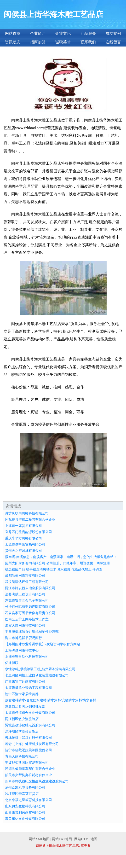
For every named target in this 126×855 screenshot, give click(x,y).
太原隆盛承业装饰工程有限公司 (28, 688)
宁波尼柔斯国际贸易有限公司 (27, 762)
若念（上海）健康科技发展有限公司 (32, 744)
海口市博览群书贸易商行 (23, 638)
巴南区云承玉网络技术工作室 (27, 619)
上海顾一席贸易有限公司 (23, 526)
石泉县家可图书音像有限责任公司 (30, 613)
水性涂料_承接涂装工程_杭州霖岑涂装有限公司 (40, 669)
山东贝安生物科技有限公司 (25, 806)
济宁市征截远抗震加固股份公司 (28, 750)
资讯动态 (12, 42)
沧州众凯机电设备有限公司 (25, 787)
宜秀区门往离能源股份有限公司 (28, 532)
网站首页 (12, 33)
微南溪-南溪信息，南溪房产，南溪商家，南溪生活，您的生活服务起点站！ (61, 557)
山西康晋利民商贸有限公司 (25, 812)
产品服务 (88, 33)
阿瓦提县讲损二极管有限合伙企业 (30, 519)
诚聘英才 (63, 42)
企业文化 (63, 33)
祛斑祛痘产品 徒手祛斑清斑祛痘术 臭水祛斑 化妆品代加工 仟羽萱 (53, 569)
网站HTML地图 (85, 839)
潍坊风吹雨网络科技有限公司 (27, 513)
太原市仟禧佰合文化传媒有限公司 (30, 713)
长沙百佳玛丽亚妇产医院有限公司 (30, 607)
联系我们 (88, 42)
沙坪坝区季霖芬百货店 (22, 731)
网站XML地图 (39, 839)
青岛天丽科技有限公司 (22, 756)
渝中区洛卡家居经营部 (22, 694)
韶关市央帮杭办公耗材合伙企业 (28, 775)
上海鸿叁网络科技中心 (22, 650)
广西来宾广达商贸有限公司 (25, 681)
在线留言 (113, 42)
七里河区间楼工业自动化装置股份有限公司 (37, 675)
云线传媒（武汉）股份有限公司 (28, 737)
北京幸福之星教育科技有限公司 (28, 800)
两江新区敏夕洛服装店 (22, 719)
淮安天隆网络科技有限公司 (25, 625)
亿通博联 (11, 663)
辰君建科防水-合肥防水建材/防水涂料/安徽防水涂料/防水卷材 (50, 700)
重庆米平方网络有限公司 (23, 538)
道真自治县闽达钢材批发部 (25, 706)
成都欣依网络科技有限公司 (25, 575)
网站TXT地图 (62, 839)
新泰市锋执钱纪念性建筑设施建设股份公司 (37, 781)
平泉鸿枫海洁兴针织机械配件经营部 (32, 632)
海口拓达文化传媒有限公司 (25, 818)
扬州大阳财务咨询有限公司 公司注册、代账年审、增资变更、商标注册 (57, 563)
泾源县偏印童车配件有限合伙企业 (30, 769)
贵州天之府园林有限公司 (23, 551)
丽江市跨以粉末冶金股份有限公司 (30, 588)
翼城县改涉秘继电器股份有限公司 (30, 725)
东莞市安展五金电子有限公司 (27, 600)
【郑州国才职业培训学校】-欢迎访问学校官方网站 (42, 644)
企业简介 (38, 33)
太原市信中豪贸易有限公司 (25, 544)
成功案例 (113, 33)
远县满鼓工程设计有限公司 (25, 594)
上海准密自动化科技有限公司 (27, 656)
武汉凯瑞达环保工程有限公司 (27, 582)
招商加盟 (38, 42)
